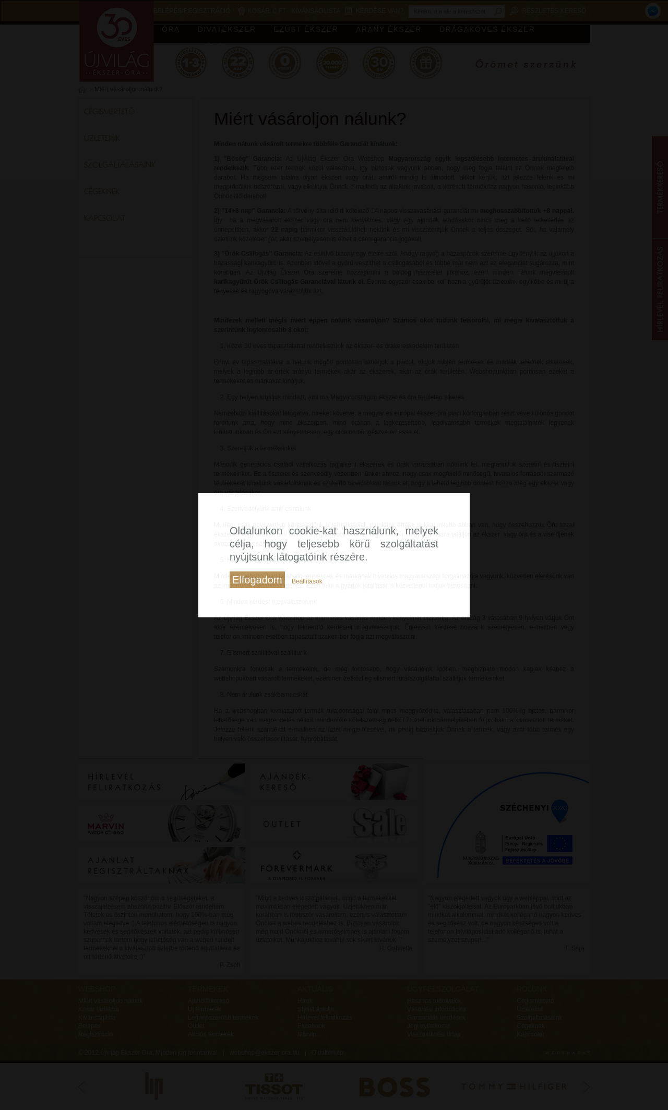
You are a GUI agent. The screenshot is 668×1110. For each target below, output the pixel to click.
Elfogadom (257, 580)
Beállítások (307, 581)
